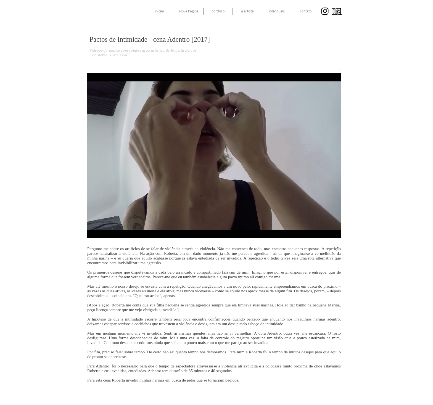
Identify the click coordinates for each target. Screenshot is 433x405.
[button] (276, 11)
